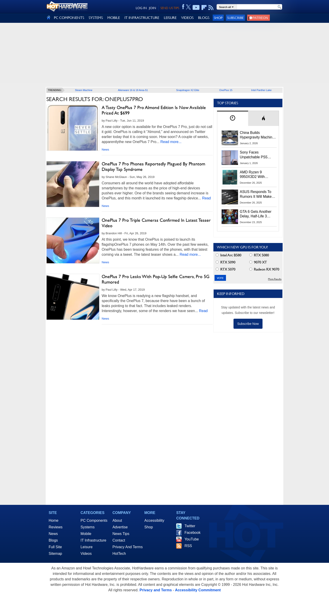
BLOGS (203, 18)
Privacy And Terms (127, 547)
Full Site (55, 547)
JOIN (152, 8)
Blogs (53, 540)
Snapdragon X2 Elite (187, 90)
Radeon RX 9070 (264, 269)
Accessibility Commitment (198, 590)
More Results (274, 279)
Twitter (189, 526)
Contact (118, 540)
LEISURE (170, 18)
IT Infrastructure (93, 540)
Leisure (87, 547)
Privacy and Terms (156, 590)
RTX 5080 (259, 255)
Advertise (120, 527)
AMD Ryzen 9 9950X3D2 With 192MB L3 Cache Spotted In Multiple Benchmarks (254, 174)
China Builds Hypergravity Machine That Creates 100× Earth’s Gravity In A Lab (257, 135)
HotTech (119, 553)
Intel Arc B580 (228, 255)
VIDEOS (187, 18)
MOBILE (113, 18)
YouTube (191, 539)
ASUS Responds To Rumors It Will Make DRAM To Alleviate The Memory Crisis (258, 194)
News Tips (120, 534)
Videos (86, 553)
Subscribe (235, 18)
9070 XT (258, 262)
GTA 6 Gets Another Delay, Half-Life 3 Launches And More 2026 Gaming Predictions (256, 214)
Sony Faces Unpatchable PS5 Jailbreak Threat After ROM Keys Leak (257, 154)
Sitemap (55, 553)
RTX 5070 (225, 269)
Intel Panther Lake (261, 90)
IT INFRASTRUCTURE (142, 18)
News (105, 149)
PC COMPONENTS (69, 18)
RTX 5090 (225, 262)
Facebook (192, 533)
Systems (88, 527)
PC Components (94, 520)
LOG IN (141, 8)
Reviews (55, 527)
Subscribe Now (248, 324)
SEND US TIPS (169, 8)
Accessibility (154, 520)
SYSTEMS (96, 18)
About (117, 520)
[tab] (232, 118)
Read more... (170, 142)
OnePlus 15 (225, 90)
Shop (218, 18)
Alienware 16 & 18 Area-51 (133, 90)
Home (53, 520)
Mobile (86, 534)
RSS (188, 546)
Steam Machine (83, 90)
